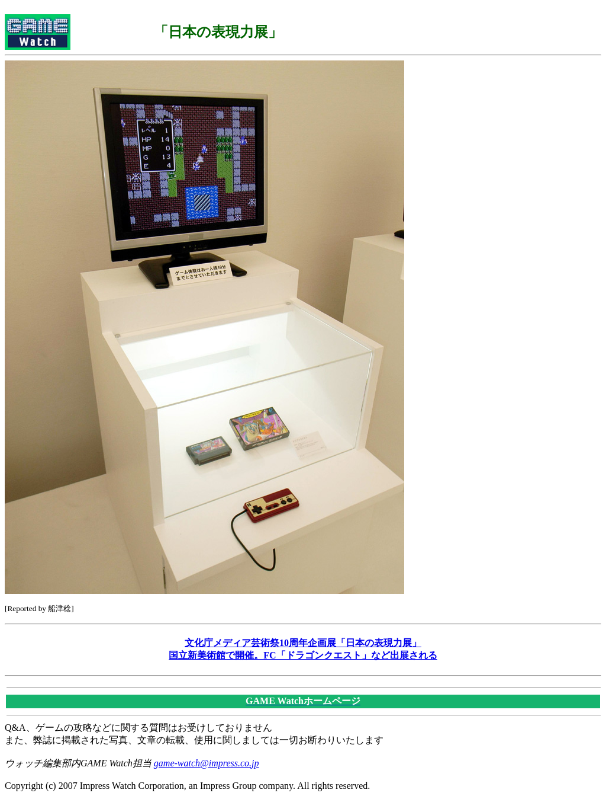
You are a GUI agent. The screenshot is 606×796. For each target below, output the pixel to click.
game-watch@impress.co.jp (206, 763)
